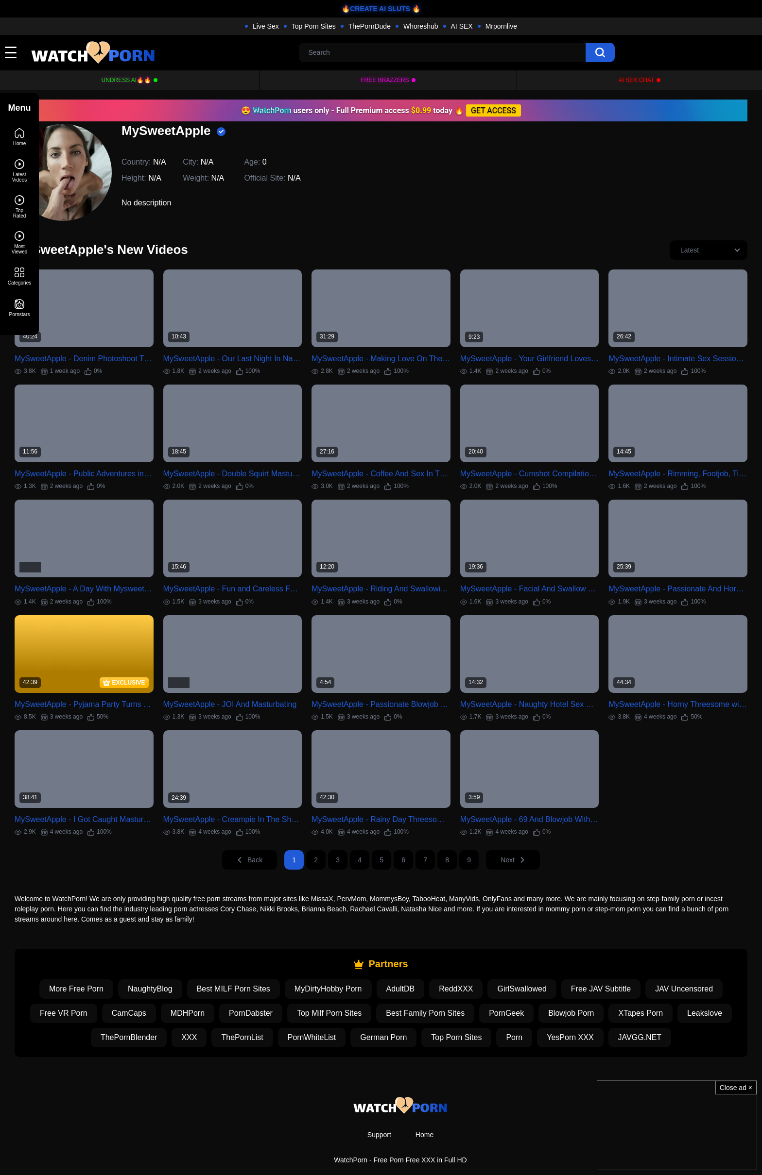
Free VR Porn (113, 991)
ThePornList (291, 1015)
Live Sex (266, 26)
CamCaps (178, 991)
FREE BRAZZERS (385, 80)
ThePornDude (369, 26)
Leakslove (107, 1015)
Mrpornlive (501, 26)
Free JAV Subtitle (620, 967)
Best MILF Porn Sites (253, 967)
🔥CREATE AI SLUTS (376, 9)
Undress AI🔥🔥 (127, 80)
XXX (238, 1015)
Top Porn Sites (314, 26)
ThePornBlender (178, 1015)
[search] (600, 52)
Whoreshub (420, 26)
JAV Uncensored (703, 967)
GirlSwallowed (541, 967)
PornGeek (555, 991)
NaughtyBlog (169, 967)
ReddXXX (475, 967)
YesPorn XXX (619, 1015)
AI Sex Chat (637, 80)
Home (424, 1113)
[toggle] (11, 52)
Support (379, 1113)
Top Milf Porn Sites (378, 991)
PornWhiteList (361, 1015)
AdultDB (420, 967)
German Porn (432, 1015)
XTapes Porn (689, 991)
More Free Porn (96, 967)
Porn (563, 1015)
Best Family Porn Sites (474, 991)
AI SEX (462, 26)
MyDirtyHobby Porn (347, 967)
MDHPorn (237, 991)
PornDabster (300, 991)
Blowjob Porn (620, 991)
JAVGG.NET (689, 1015)
